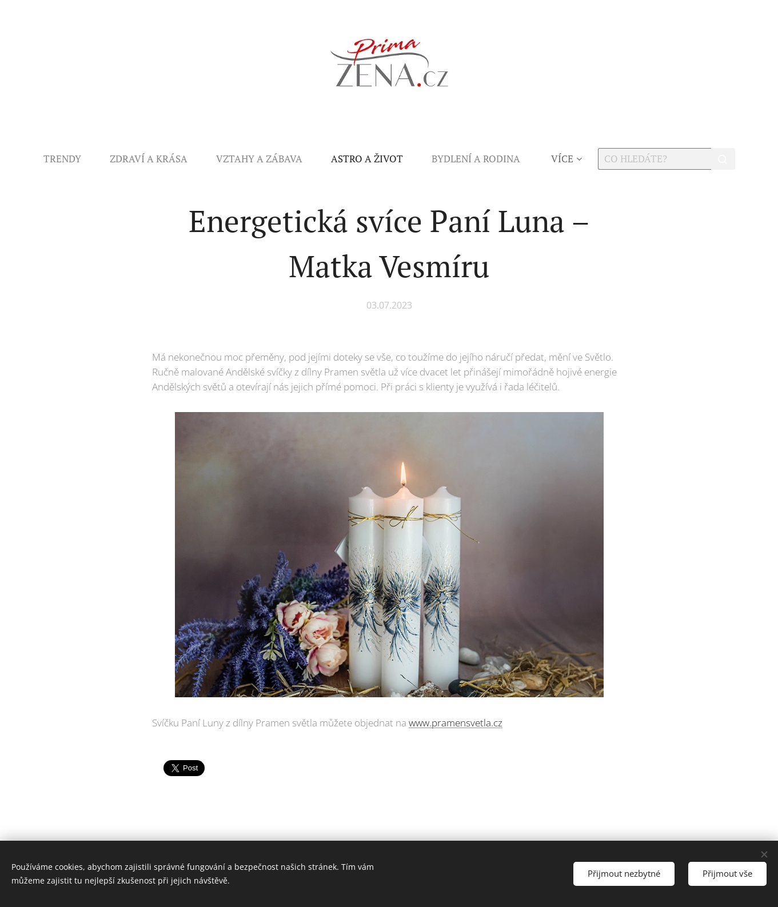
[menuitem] (69, 159)
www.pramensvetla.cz (455, 722)
